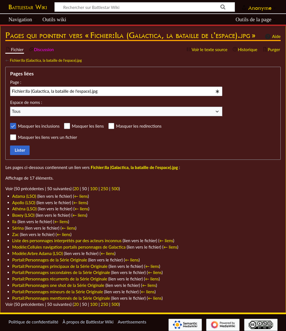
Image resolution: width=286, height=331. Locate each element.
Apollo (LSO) (23, 202)
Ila (14, 221)
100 (93, 188)
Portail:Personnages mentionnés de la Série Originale (61, 298)
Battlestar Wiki (27, 7)
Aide (272, 36)
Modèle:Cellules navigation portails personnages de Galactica (69, 246)
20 (76, 188)
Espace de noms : (26, 102)
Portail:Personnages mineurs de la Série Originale (57, 291)
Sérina (18, 227)
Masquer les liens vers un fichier (47, 137)
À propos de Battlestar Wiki (88, 321)
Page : (15, 82)
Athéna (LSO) (24, 208)
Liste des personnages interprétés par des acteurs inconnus (66, 240)
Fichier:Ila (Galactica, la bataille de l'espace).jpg (46, 60)
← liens (81, 196)
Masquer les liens (88, 125)
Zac (15, 234)
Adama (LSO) (24, 196)
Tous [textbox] (16, 111)
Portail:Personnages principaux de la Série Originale (60, 266)
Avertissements (132, 321)
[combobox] (116, 91)
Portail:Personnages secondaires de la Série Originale (61, 272)
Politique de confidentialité (33, 321)
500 (115, 188)
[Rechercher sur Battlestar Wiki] (145, 7)
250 (104, 188)
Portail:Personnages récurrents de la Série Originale (59, 278)
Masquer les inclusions (38, 125)
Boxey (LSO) (23, 215)
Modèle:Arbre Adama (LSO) (37, 253)
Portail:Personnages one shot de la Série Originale (58, 285)
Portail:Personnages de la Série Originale (49, 259)
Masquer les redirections (138, 125)
